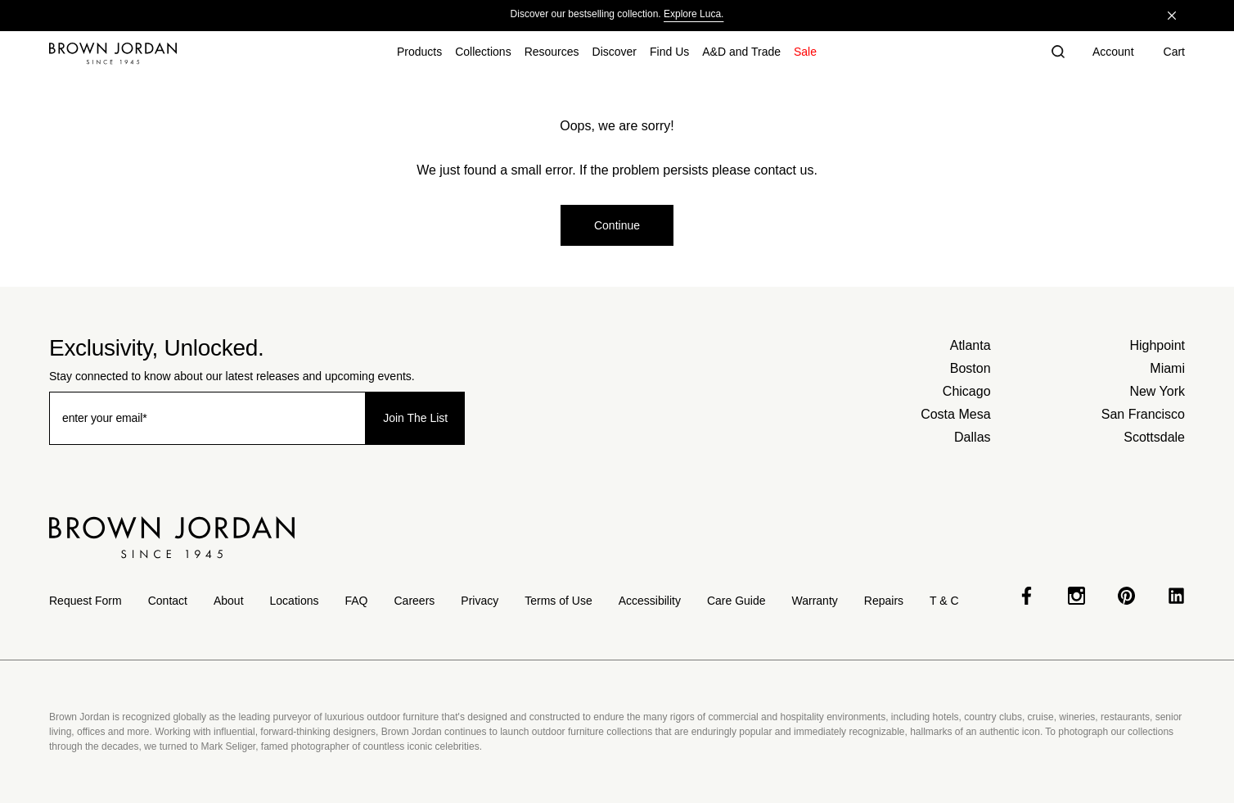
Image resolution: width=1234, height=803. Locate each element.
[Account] (1113, 53)
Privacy (479, 600)
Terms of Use (558, 600)
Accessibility (650, 600)
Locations (294, 600)
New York (1157, 391)
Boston (970, 368)
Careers (414, 600)
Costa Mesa (955, 414)
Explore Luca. (693, 14)
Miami (1167, 368)
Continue (617, 225)
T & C (944, 600)
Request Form (85, 600)
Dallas (972, 437)
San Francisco (1143, 414)
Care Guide (736, 600)
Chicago (967, 391)
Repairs (883, 600)
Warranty (815, 600)
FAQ (356, 600)
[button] (1058, 53)
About (229, 600)
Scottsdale (1154, 437)
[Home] (113, 53)
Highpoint (1157, 345)
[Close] (1172, 15)
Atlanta (970, 345)
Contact (167, 600)
